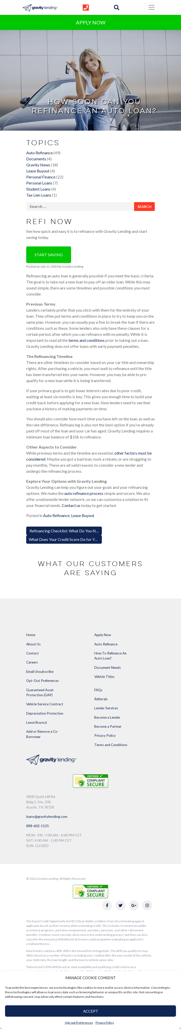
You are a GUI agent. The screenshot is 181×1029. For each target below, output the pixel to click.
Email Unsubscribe (39, 672)
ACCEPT (90, 1011)
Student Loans (38, 189)
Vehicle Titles (104, 677)
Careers (32, 662)
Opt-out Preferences (79, 1022)
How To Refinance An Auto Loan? (110, 655)
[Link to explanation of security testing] (90, 781)
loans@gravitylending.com (46, 816)
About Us (33, 644)
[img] (116, 7)
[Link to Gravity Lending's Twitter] (120, 905)
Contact (32, 653)
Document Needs (107, 668)
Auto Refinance (39, 152)
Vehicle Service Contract (44, 704)
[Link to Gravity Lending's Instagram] (147, 905)
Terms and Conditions (110, 745)
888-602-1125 (37, 826)
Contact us (71, 505)
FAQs (98, 690)
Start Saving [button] (49, 254)
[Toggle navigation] (151, 7)
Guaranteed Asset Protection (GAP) (40, 692)
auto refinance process (83, 493)
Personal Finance (40, 176)
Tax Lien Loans (38, 195)
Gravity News (38, 164)
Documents (36, 158)
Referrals (101, 699)
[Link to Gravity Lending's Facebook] (107, 905)
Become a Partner (108, 726)
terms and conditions (87, 340)
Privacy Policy (105, 1022)
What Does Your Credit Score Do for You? (65, 539)
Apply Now (102, 635)
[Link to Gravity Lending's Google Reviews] (134, 905)
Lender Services (106, 708)
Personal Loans (39, 182)
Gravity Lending (72, 266)
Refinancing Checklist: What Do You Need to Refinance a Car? (82, 530)
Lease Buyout (37, 170)
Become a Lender (107, 717)
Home (30, 635)
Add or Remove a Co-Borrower (42, 734)
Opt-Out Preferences (42, 681)
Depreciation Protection (44, 713)
